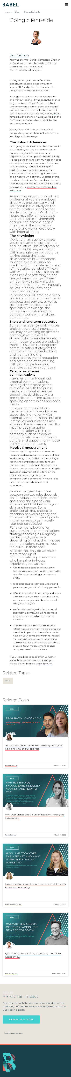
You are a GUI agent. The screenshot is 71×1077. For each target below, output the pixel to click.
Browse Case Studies (21, 1019)
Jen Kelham (19, 55)
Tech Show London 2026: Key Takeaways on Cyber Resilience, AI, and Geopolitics (34, 747)
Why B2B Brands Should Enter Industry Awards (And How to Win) (34, 816)
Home (7, 12)
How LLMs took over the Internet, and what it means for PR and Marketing (35, 886)
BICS (56, 113)
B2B (7, 680)
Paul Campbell (11, 974)
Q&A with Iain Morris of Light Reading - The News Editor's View (33, 955)
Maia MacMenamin (13, 904)
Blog (17, 12)
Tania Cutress (10, 835)
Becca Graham (11, 766)
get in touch (45, 663)
